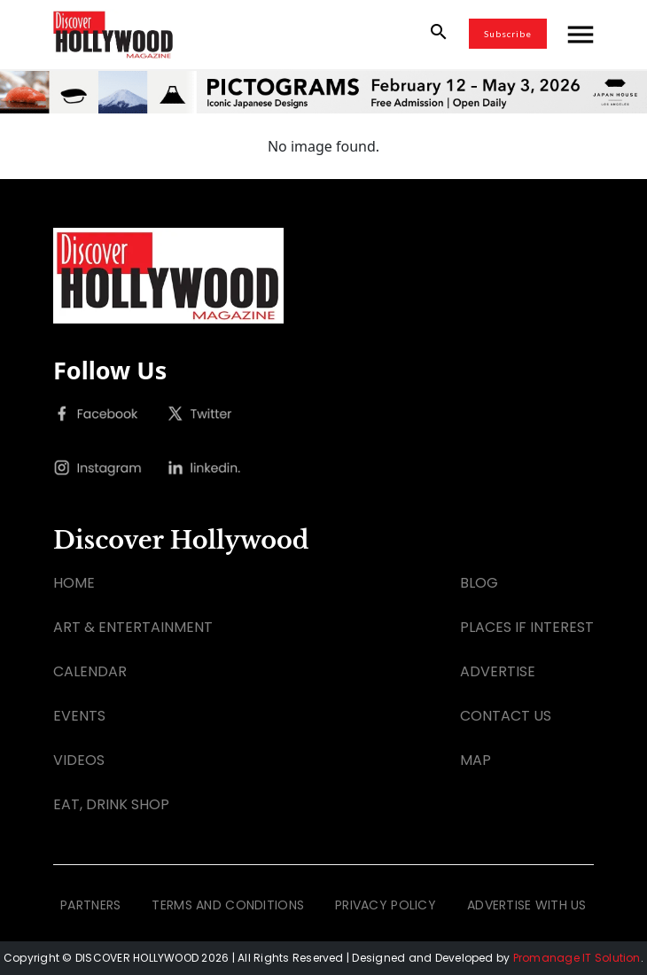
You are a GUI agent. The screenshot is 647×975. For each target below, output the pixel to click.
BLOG (479, 583)
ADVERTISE (497, 671)
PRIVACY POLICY (385, 905)
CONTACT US (505, 716)
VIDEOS (79, 760)
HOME (74, 583)
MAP (475, 760)
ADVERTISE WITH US (527, 905)
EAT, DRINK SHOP (111, 804)
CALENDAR (90, 671)
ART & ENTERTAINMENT (133, 627)
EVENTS (79, 716)
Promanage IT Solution (577, 957)
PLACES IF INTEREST (527, 627)
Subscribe (508, 33)
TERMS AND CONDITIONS (228, 905)
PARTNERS (90, 905)
